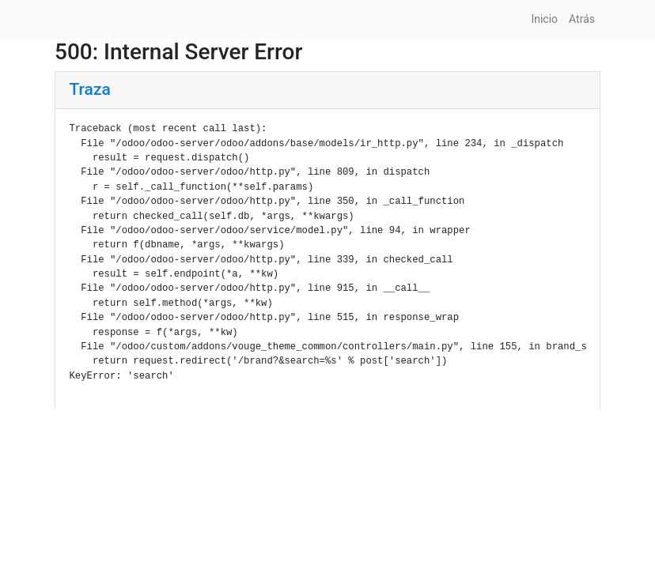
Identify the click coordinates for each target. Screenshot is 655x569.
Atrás (582, 19)
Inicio (544, 19)
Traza (90, 89)
